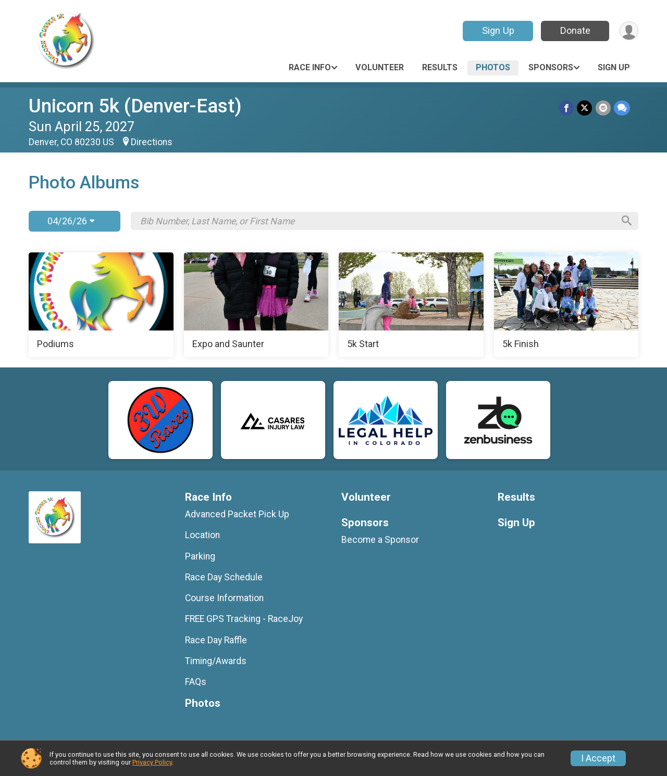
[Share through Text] (622, 108)
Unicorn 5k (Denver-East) (135, 106)
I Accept (598, 758)
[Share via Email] (603, 108)
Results (440, 67)
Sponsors (550, 67)
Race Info (310, 67)
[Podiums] (101, 305)
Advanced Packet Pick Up (237, 514)
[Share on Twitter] (584, 108)
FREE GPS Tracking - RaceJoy (244, 619)
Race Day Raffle (216, 640)
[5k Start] (411, 305)
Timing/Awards (215, 661)
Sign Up (497, 30)
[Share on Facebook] (566, 108)
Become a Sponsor (380, 540)
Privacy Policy (152, 762)
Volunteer (379, 67)
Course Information (224, 598)
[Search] (626, 221)
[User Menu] (628, 31)
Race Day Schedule (224, 577)
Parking (200, 556)
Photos (493, 67)
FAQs (195, 682)
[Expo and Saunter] (256, 305)
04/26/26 (70, 220)
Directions (151, 142)
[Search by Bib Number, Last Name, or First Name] (376, 221)
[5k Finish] (566, 305)
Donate (575, 30)
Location (202, 535)
